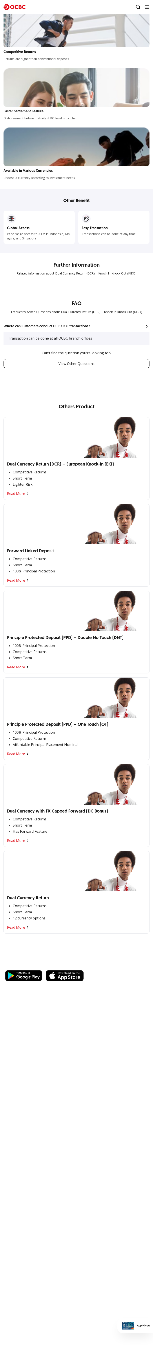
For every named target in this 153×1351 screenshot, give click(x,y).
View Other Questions (76, 363)
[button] (76, 326)
